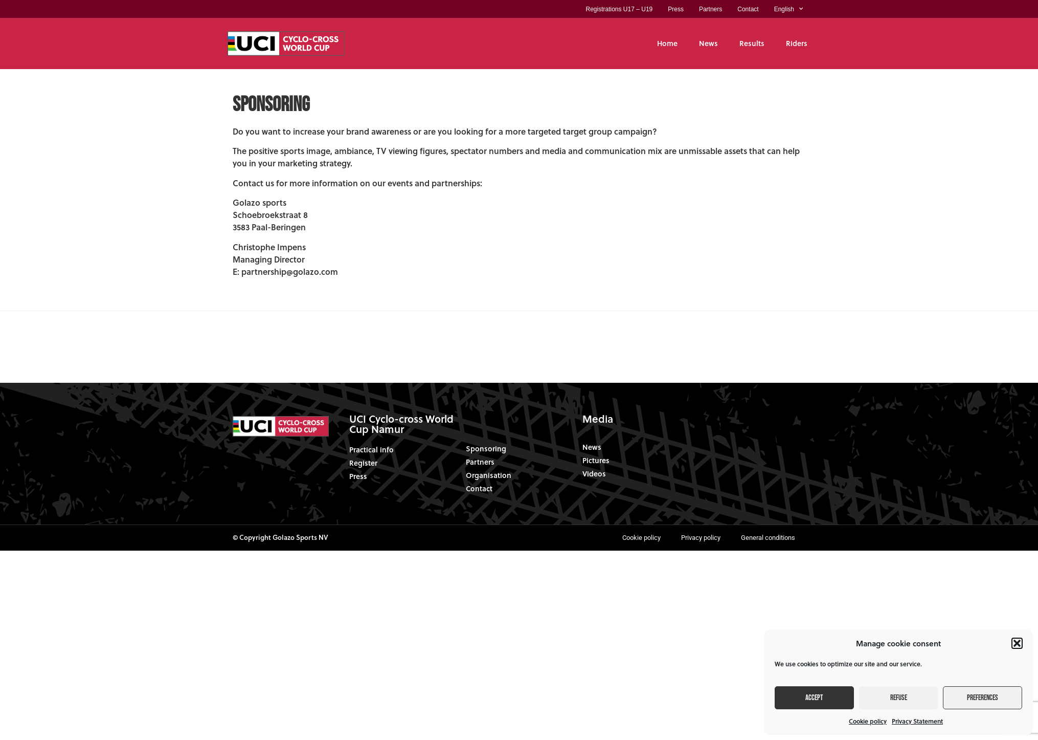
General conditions (768, 537)
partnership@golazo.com (289, 271)
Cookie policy (868, 721)
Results (751, 43)
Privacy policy (700, 537)
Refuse (898, 698)
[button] (1017, 643)
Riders (796, 43)
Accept (814, 698)
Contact (747, 9)
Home (667, 43)
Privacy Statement (917, 721)
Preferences (982, 698)
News (708, 43)
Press (676, 9)
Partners (710, 9)
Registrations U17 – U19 (619, 9)
